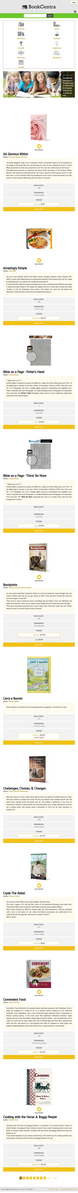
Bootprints (10, 585)
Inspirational (57, 48)
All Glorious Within (15, 154)
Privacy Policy (53, 1189)
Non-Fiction (21, 38)
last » (56, 1178)
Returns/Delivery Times (69, 1189)
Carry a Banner (13, 698)
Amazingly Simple (15, 268)
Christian (21, 48)
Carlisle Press (13, 1120)
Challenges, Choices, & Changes (24, 788)
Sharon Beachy (26, 588)
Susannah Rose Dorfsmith (18, 157)
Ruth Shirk (12, 271)
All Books (21, 29)
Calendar (21, 67)
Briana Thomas (14, 1002)
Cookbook (56, 38)
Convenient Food (14, 999)
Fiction (57, 29)
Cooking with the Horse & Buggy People (30, 1117)
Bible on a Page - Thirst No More (24, 476)
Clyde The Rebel (14, 893)
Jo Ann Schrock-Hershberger (18, 791)
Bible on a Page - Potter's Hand (23, 372)
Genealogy (21, 57)
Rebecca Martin (14, 896)
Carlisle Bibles (14, 375)
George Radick (14, 701)
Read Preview (39, 150)
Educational (57, 57)
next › (49, 1178)
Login (74, 2)
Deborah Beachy (14, 588)
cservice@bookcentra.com (10, 1189)
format (39, 200)
